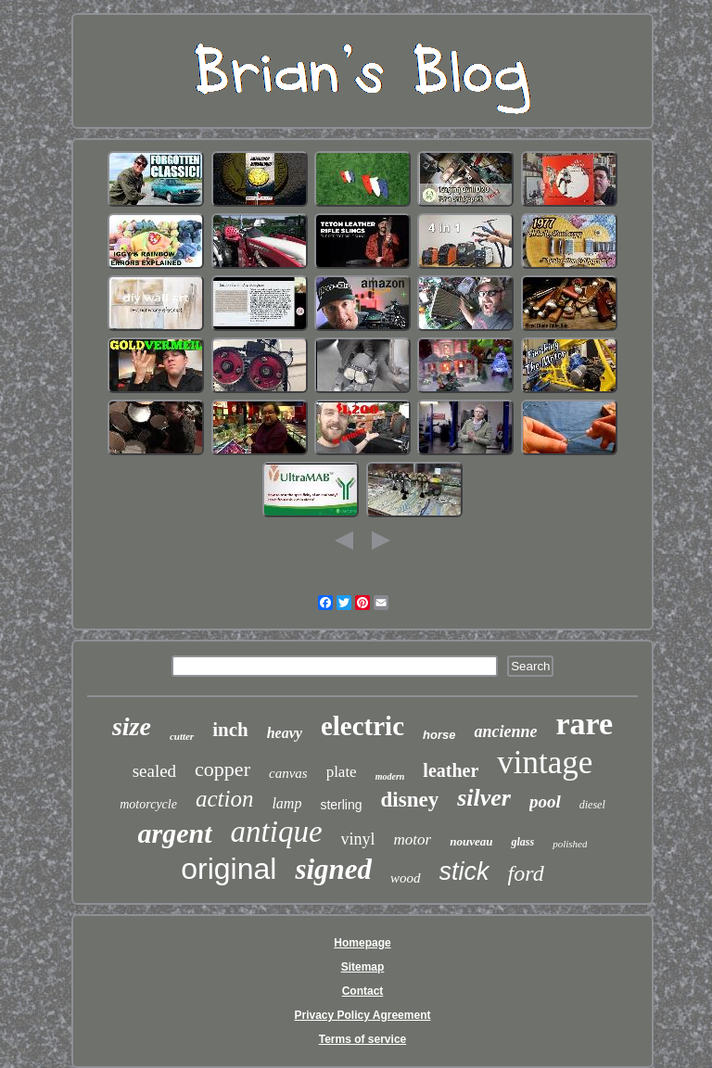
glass (522, 841)
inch (230, 729)
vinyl (358, 839)
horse (439, 735)
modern (390, 776)
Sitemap (363, 966)
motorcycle (148, 804)
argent (175, 833)
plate (341, 772)
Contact (363, 991)
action (225, 798)
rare (584, 723)
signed (333, 869)
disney (410, 799)
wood (405, 878)
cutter (182, 736)
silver (484, 797)
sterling (341, 804)
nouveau (471, 841)
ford (526, 873)
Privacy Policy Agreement (363, 1015)
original (228, 868)
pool (545, 801)
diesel (592, 804)
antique (277, 831)
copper (222, 769)
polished (570, 843)
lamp (286, 803)
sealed (154, 771)
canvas (288, 773)
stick (464, 871)
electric (362, 726)
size (131, 726)
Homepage (362, 942)
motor (413, 839)
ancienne (505, 731)
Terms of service (363, 1039)
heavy (284, 733)
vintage (544, 762)
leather (450, 770)
